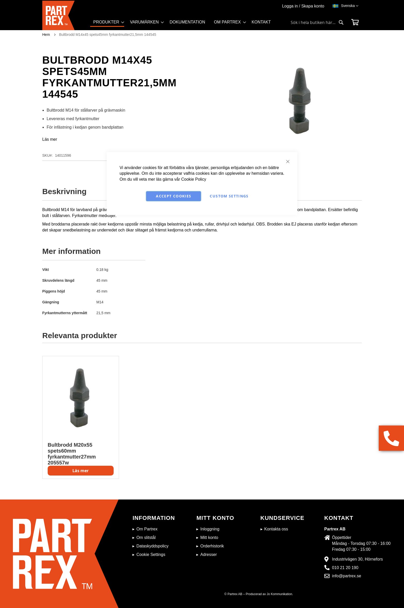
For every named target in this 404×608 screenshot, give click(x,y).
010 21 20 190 (345, 567)
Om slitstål (146, 537)
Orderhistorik (212, 546)
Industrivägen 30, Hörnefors (357, 559)
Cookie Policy (193, 179)
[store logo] (66, 15)
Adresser (208, 554)
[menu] (184, 24)
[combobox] (317, 22)
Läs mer (49, 139)
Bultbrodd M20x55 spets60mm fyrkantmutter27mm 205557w (72, 453)
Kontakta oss (276, 529)
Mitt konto (209, 537)
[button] (349, 6)
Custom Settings (229, 196)
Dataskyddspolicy (152, 546)
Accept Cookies (173, 196)
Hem (46, 34)
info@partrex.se (346, 576)
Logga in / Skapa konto (303, 6)
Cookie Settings (150, 554)
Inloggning (209, 529)
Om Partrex (146, 529)
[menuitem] (107, 22)
